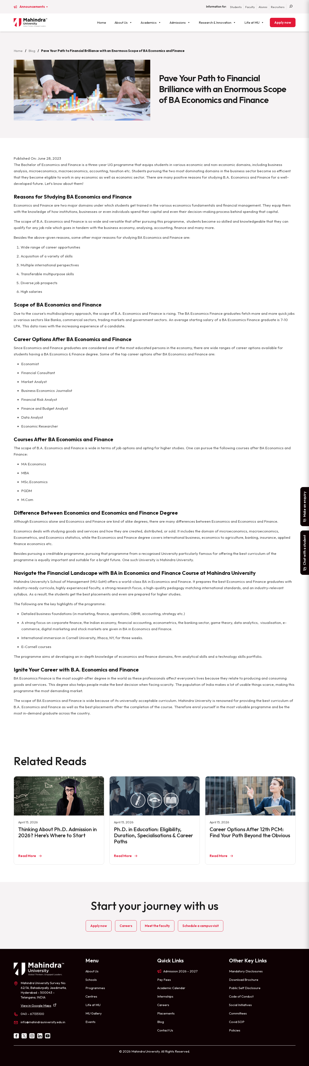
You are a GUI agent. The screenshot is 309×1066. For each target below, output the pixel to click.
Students (236, 7)
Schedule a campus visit (200, 926)
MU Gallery (93, 1013)
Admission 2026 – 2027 (180, 971)
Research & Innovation (217, 22)
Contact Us (165, 1030)
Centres (91, 996)
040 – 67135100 (32, 1014)
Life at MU (254, 22)
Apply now (282, 22)
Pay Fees (164, 980)
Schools (91, 980)
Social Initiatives (240, 1005)
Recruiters (277, 7)
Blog (31, 51)
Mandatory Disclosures (246, 971)
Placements (166, 1013)
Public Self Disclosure (245, 988)
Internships (165, 996)
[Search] (291, 7)
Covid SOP (236, 1022)
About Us (123, 22)
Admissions (180, 22)
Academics (151, 22)
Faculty (250, 7)
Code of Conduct (241, 996)
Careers (126, 926)
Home (101, 22)
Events (90, 1022)
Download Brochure (243, 980)
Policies (234, 1030)
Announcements (32, 7)
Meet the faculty (157, 926)
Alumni (263, 7)
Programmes (95, 988)
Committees (238, 1013)
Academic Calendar (171, 988)
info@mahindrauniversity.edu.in (43, 1022)
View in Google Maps (36, 1005)
